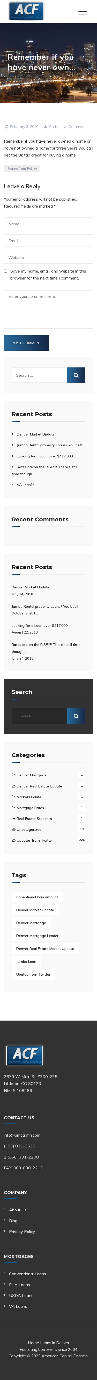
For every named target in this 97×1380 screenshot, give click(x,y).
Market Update (29, 797)
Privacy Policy (22, 1231)
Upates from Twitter (21, 169)
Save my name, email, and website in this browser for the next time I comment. (48, 274)
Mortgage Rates (30, 808)
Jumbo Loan (26, 961)
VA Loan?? (25, 484)
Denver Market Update (36, 434)
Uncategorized (29, 829)
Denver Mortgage (32, 775)
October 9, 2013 (25, 613)
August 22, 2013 (25, 632)
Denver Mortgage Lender (37, 935)
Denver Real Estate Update (39, 786)
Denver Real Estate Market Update (45, 948)
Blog (13, 1220)
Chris (50, 126)
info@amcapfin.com (22, 1135)
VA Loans (18, 1306)
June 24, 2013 (22, 658)
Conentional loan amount (37, 897)
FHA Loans (19, 1284)
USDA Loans (21, 1295)
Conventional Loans (27, 1273)
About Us (18, 1209)
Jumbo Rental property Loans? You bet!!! (50, 445)
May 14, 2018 (22, 594)
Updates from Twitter (35, 840)
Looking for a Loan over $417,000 (45, 456)
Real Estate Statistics (34, 818)
